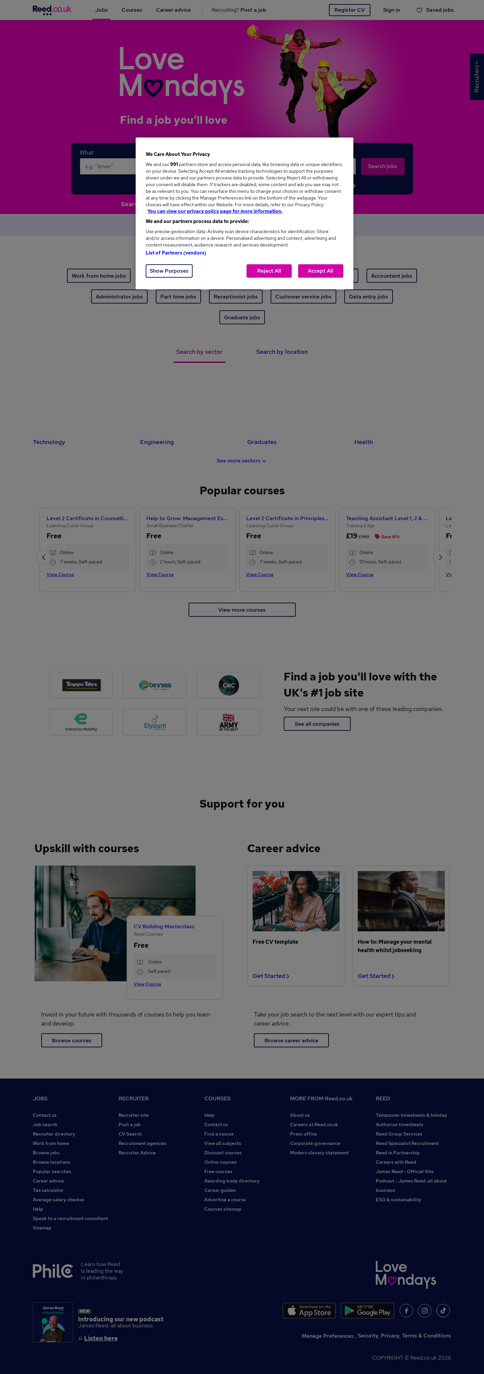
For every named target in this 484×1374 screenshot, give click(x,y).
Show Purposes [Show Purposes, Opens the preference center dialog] (169, 270)
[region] (244, 213)
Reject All (269, 270)
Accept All (320, 270)
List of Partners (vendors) (176, 253)
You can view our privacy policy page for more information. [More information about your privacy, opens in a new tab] (215, 211)
